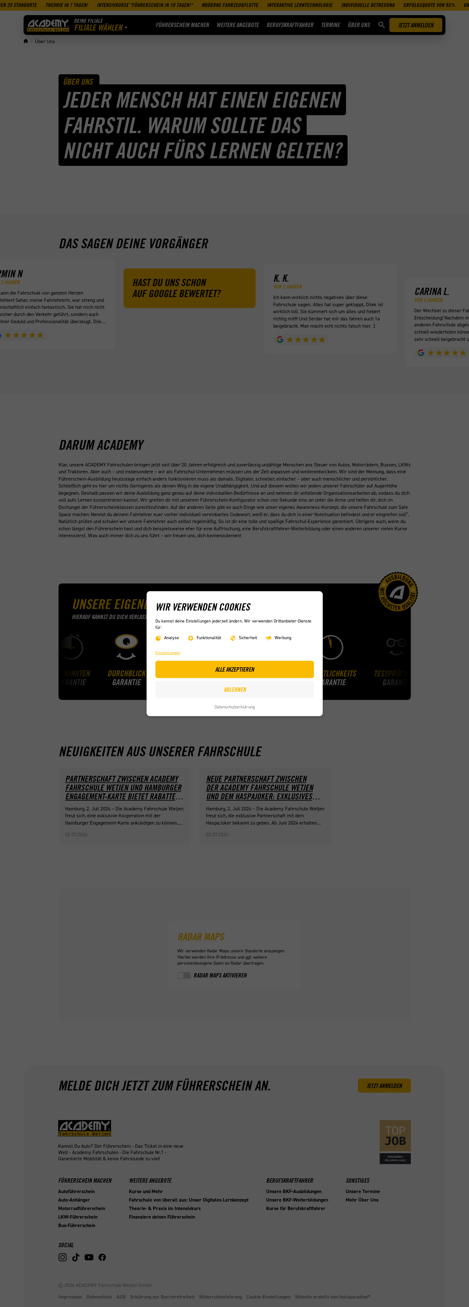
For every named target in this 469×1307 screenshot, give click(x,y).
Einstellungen (167, 653)
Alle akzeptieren (234, 669)
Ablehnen (234, 689)
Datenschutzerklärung (235, 707)
